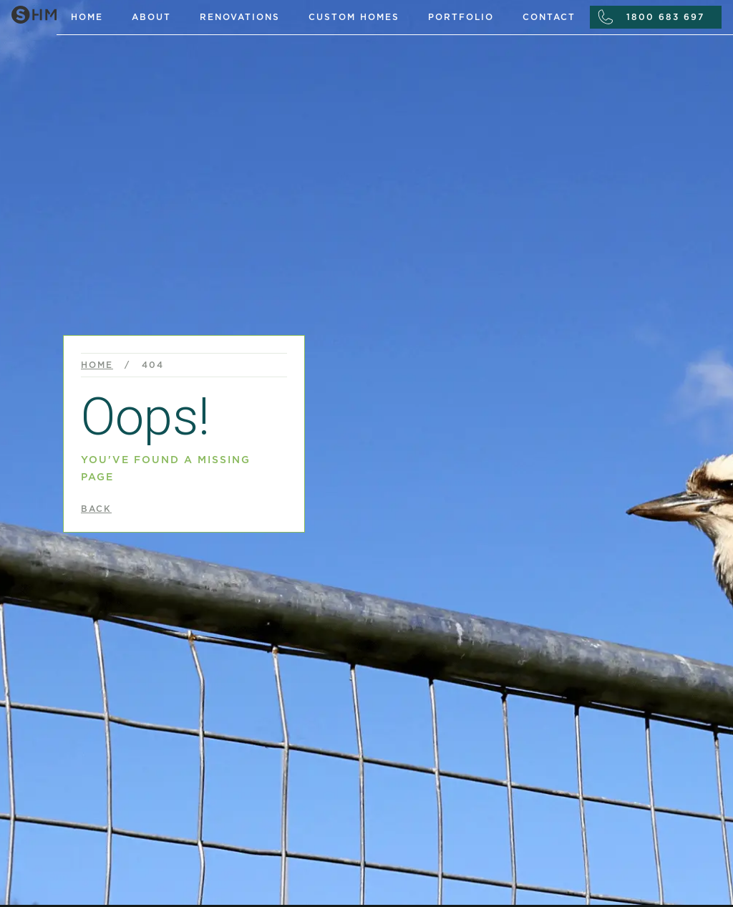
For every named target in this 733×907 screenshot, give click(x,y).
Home (87, 17)
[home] (28, 12)
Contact (549, 17)
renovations (240, 17)
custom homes (354, 17)
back (96, 509)
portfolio (461, 17)
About (151, 17)
